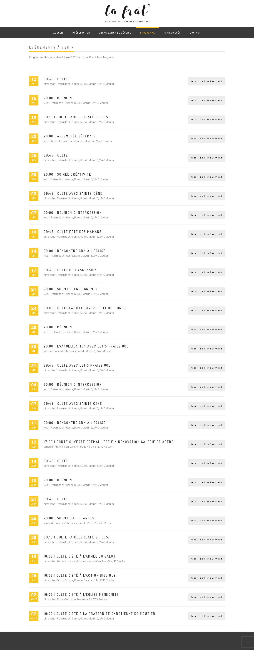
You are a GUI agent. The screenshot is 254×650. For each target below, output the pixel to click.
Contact (195, 32)
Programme (147, 32)
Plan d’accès (172, 32)
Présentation (81, 32)
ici (113, 57)
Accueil (58, 32)
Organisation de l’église (115, 32)
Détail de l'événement (206, 81)
